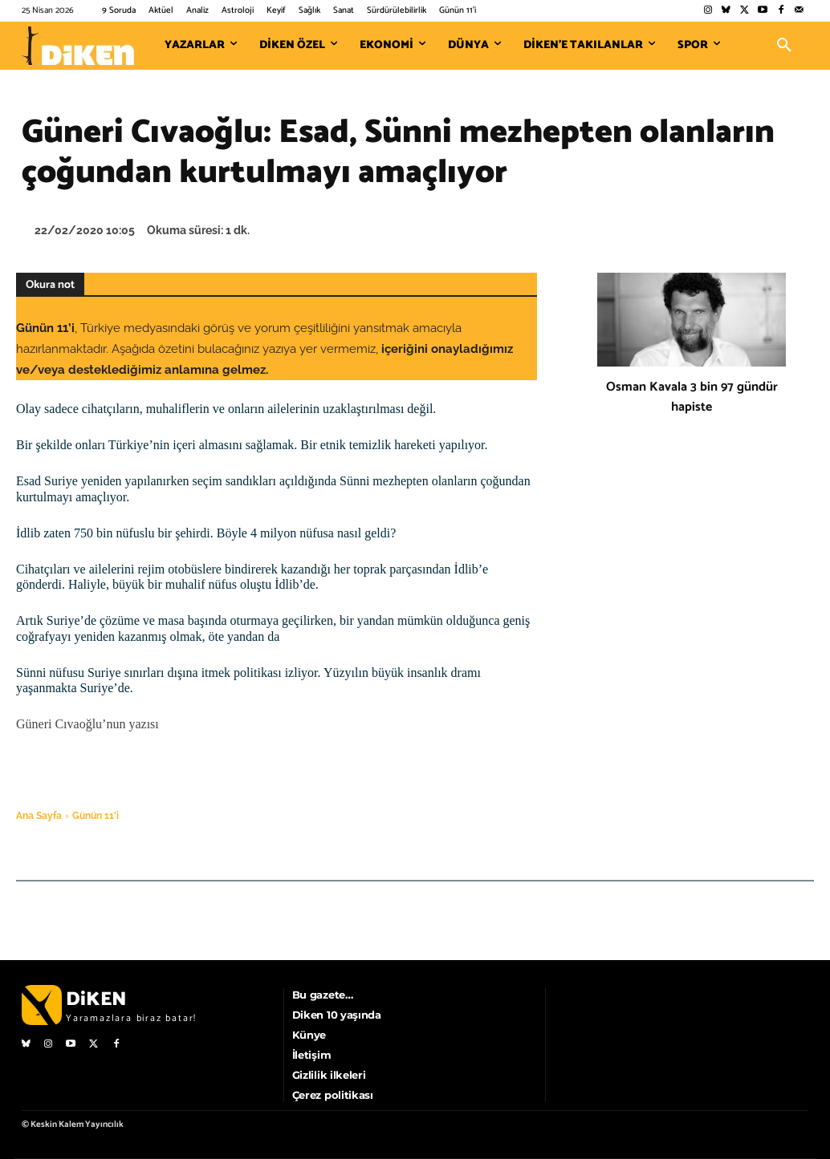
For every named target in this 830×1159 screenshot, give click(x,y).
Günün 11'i (95, 815)
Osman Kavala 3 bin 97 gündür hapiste (692, 397)
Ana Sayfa (39, 815)
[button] (784, 46)
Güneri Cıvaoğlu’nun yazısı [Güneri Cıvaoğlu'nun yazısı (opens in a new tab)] (87, 724)
